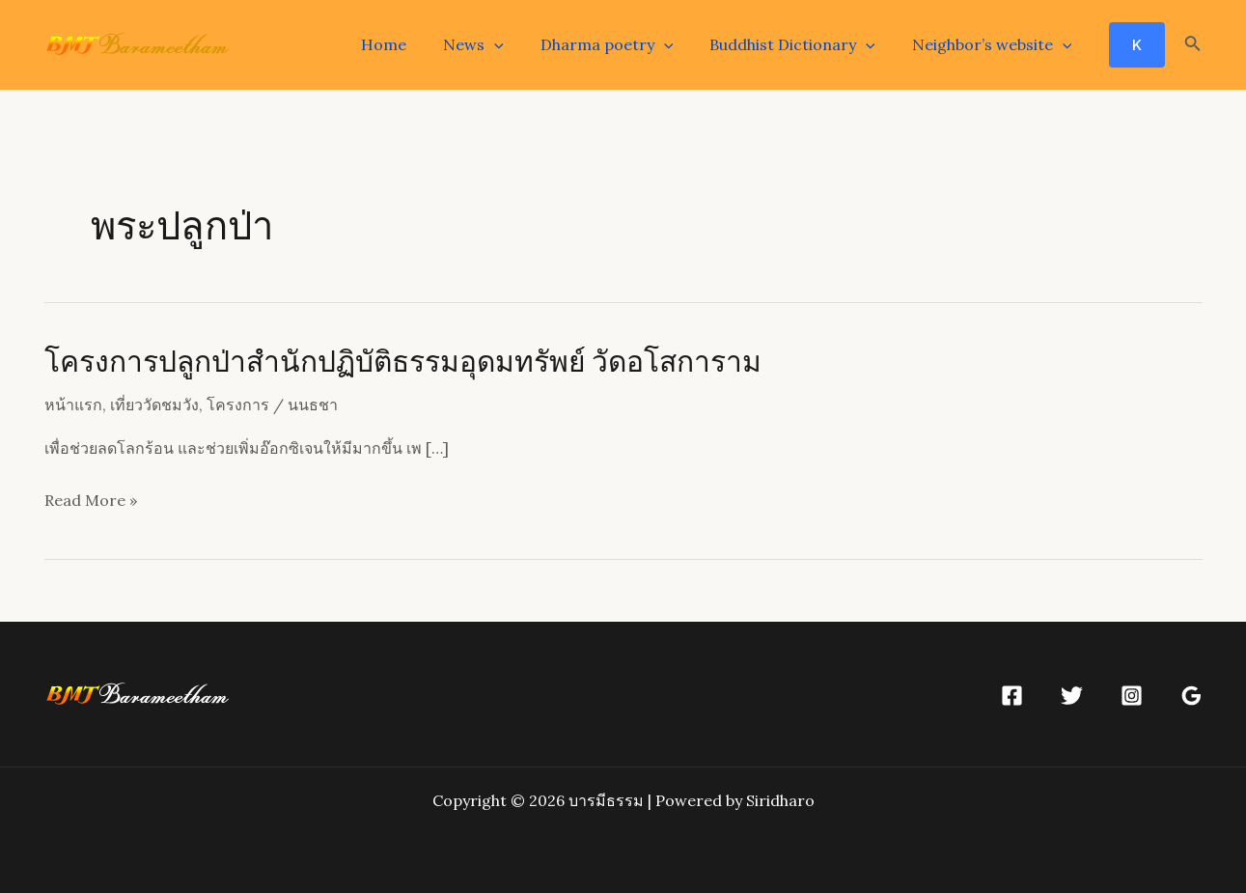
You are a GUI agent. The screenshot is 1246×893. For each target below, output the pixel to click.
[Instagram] (1132, 695)
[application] (514, 44)
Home (409, 44)
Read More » (90, 501)
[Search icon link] (1193, 45)
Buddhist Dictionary (801, 44)
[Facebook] (1012, 695)
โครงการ (238, 404)
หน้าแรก (73, 404)
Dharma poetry (621, 44)
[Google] (1191, 695)
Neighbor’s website (995, 44)
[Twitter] (1072, 695)
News (493, 44)
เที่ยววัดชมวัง (154, 404)
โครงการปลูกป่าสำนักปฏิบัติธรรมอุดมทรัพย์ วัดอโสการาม (402, 360)
